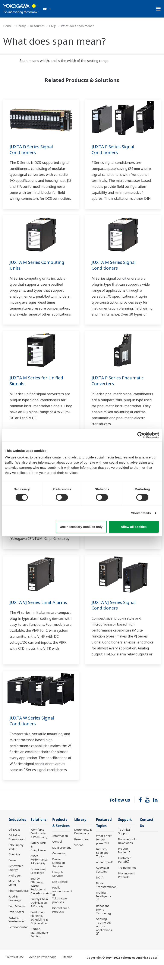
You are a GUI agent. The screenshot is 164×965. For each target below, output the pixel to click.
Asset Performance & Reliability (39, 859)
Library (21, 26)
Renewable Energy (16, 867)
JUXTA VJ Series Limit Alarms (38, 602)
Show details (141, 513)
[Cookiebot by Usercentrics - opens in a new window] (140, 435)
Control (57, 841)
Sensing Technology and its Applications (104, 924)
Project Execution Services (58, 862)
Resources (37, 26)
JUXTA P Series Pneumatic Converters (118, 380)
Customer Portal (124, 860)
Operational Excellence (38, 871)
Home (7, 26)
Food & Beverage (15, 898)
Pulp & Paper (17, 906)
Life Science (60, 882)
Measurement (61, 847)
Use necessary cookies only (81, 527)
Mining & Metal (14, 883)
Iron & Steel (16, 912)
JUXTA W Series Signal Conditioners (32, 721)
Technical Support (124, 831)
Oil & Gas (14, 829)
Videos (78, 845)
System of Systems (102, 869)
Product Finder (123, 850)
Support (125, 819)
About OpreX (104, 862)
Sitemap (67, 957)
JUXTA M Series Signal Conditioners (114, 265)
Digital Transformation (106, 885)
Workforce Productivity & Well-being (39, 833)
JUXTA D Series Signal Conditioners (31, 149)
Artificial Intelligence (103, 894)
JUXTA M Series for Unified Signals (36, 380)
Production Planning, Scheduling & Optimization (39, 917)
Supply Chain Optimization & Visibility (39, 902)
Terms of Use (15, 957)
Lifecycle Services (57, 874)
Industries (17, 819)
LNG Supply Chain (16, 846)
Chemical (14, 854)
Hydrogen (15, 875)
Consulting (59, 853)
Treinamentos (127, 868)
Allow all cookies (133, 527)
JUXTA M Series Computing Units (37, 265)
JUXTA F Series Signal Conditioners (113, 149)
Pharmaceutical (19, 891)
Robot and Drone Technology (103, 909)
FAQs (53, 26)
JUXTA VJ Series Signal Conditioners (114, 605)
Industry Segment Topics (102, 852)
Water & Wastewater (16, 919)
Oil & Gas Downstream (17, 837)
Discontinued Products (60, 910)
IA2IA (99, 877)
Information (60, 836)
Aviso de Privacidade (42, 957)
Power (13, 860)
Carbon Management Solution (39, 932)
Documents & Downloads (83, 831)
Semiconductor (18, 927)
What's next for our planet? (103, 839)
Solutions (38, 819)
